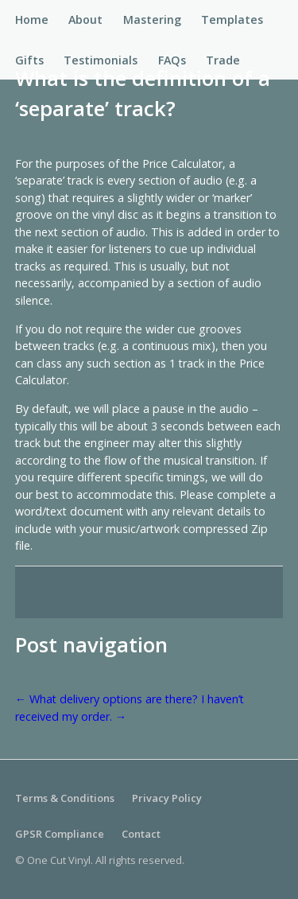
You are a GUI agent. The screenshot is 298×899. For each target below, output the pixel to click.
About (85, 19)
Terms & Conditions (64, 798)
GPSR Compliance (59, 834)
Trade (223, 60)
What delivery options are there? (106, 698)
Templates (232, 19)
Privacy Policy (167, 798)
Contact (141, 834)
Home (31, 19)
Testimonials (100, 60)
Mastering (152, 19)
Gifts (29, 60)
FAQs (172, 60)
